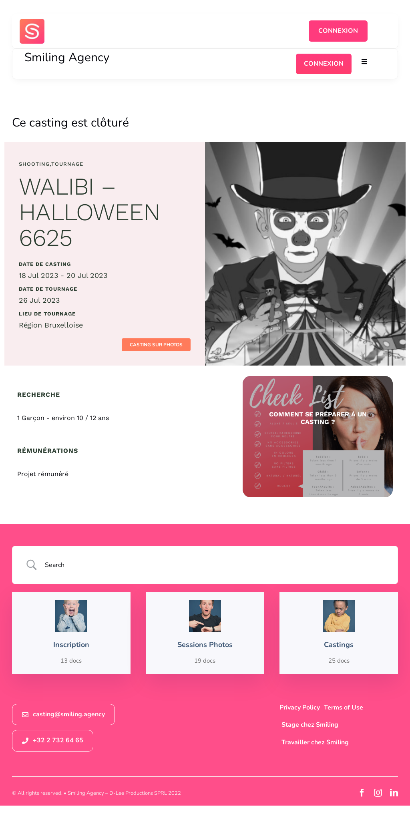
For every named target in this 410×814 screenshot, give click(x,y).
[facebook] (362, 793)
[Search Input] (215, 565)
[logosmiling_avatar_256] (32, 22)
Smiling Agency (66, 57)
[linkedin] (394, 793)
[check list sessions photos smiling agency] (317, 436)
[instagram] (378, 793)
